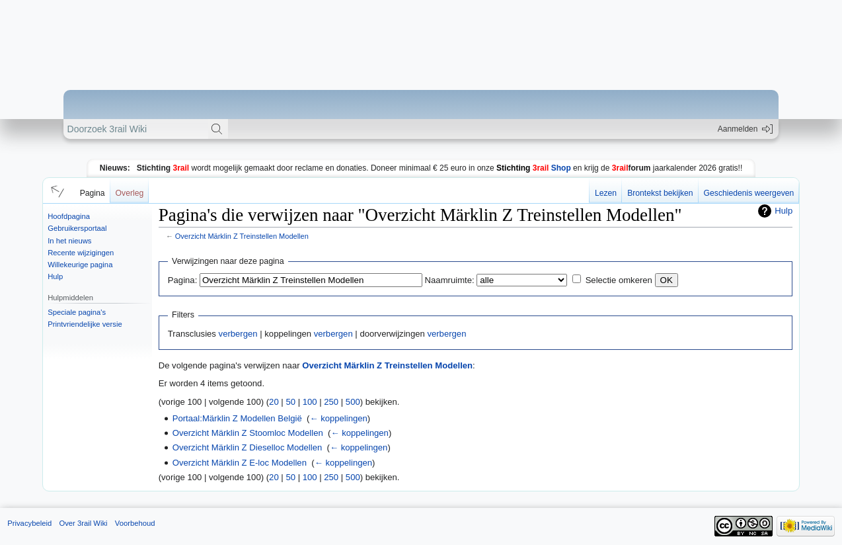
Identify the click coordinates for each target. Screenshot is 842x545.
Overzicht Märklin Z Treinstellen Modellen (242, 236)
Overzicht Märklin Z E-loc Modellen (239, 463)
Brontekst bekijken (660, 193)
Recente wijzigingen (81, 253)
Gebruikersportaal (77, 228)
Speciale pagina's (77, 312)
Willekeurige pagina (80, 265)
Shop (533, 168)
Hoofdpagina (69, 216)
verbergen (238, 334)
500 (353, 402)
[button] (55, 190)
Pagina (92, 193)
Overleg (130, 193)
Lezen (606, 193)
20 (274, 402)
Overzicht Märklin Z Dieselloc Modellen (247, 447)
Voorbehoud (135, 523)
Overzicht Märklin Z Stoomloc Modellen (247, 433)
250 (331, 402)
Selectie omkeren (619, 280)
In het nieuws (69, 241)
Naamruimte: (450, 280)
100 (310, 402)
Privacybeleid (29, 523)
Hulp (55, 276)
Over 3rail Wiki (83, 523)
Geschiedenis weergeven (749, 193)
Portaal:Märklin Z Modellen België (237, 418)
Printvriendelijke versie (85, 324)
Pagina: (182, 280)
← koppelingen (338, 418)
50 (290, 402)
